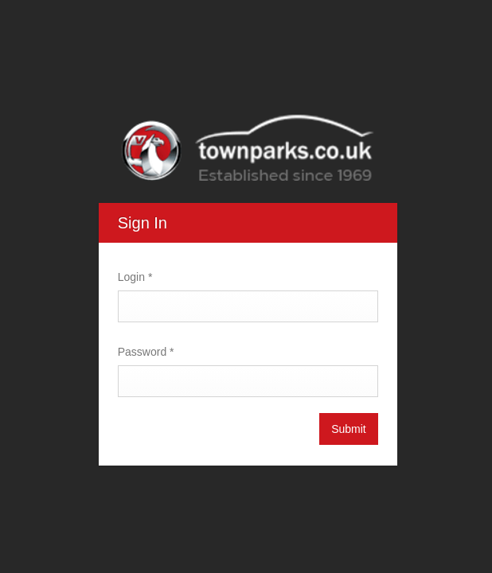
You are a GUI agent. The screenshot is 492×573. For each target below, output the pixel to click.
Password (144, 351)
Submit (347, 429)
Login (133, 277)
